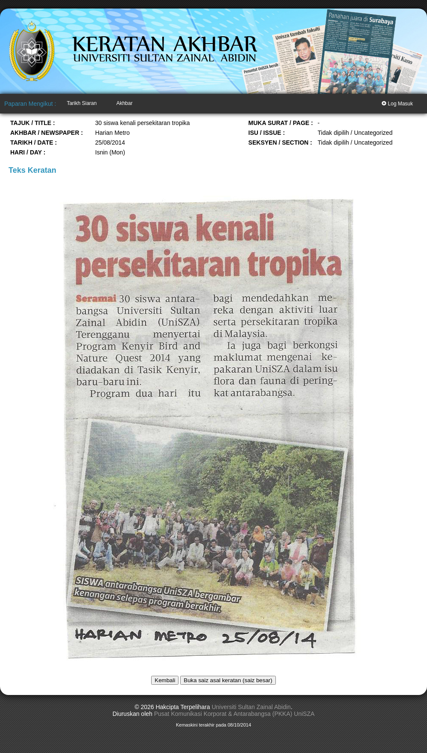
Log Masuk (397, 103)
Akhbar (124, 103)
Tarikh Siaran (82, 103)
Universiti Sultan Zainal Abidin (251, 707)
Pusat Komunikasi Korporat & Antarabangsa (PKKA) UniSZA (234, 713)
